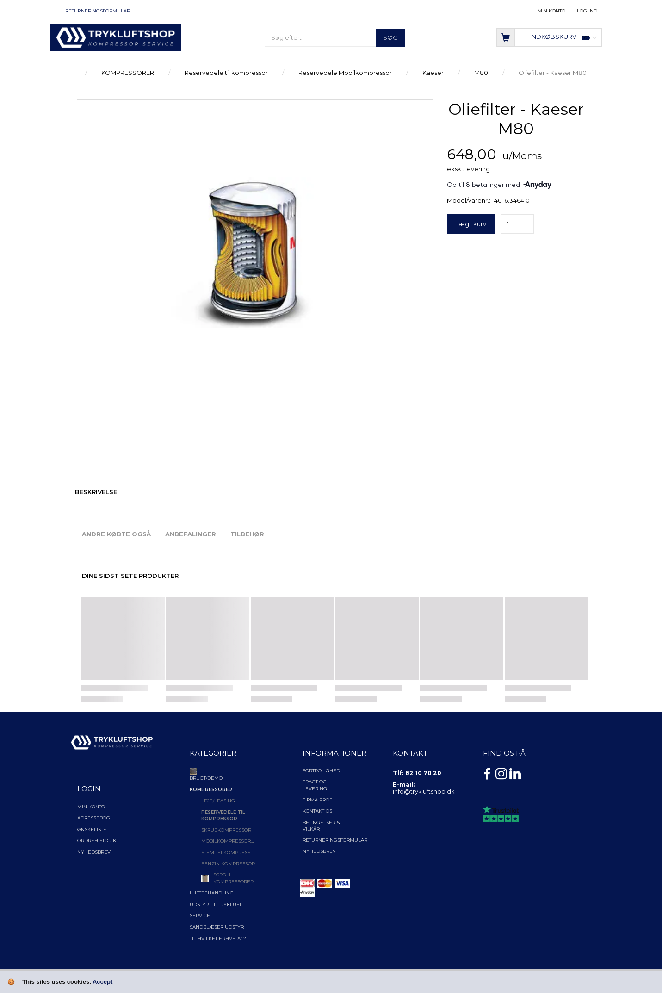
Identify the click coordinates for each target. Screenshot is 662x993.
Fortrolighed (321, 771)
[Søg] (390, 38)
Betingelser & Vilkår (321, 825)
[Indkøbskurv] (549, 37)
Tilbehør (247, 534)
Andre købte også (116, 534)
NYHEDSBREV (319, 851)
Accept (102, 981)
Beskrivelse (96, 492)
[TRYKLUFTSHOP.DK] (115, 37)
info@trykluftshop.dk (423, 791)
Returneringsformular (97, 11)
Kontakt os (317, 811)
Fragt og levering (315, 785)
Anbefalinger (190, 534)
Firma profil (319, 800)
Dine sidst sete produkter (130, 575)
